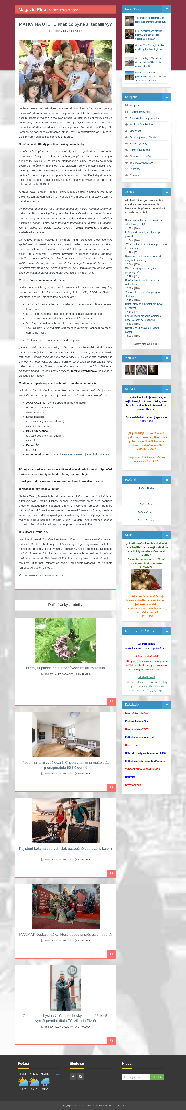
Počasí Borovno (146, 520)
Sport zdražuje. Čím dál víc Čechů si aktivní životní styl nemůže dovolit (148, 62)
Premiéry (135, 168)
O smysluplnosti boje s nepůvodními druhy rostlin (65, 668)
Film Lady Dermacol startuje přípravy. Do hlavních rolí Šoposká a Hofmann (148, 35)
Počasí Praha (146, 488)
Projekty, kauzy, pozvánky (67, 30)
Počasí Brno (146, 504)
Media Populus (116, 1105)
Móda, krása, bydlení (141, 124)
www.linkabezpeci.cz (38, 426)
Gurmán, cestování (140, 156)
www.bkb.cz (33, 440)
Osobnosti (135, 130)
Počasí (56, 1074)
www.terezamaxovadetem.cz (46, 575)
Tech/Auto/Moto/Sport (142, 162)
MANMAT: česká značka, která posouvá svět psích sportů (65, 935)
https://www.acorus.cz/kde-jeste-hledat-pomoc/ (81, 454)
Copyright (67, 1105)
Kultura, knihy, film (140, 111)
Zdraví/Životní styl (140, 149)
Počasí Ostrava (146, 512)
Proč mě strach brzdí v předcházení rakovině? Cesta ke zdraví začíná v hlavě (150, 76)
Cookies (134, 175)
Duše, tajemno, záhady (143, 137)
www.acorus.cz (35, 412)
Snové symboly (138, 143)
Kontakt (103, 1105)
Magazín (135, 105)
